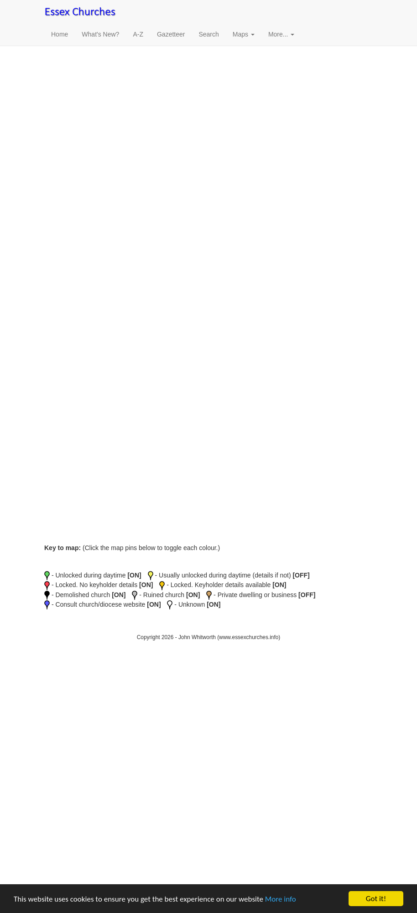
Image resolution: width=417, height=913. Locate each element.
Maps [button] (244, 34)
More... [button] (281, 34)
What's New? (100, 34)
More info (280, 899)
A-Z (138, 34)
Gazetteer (171, 34)
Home (59, 34)
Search (208, 34)
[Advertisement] (208, 105)
